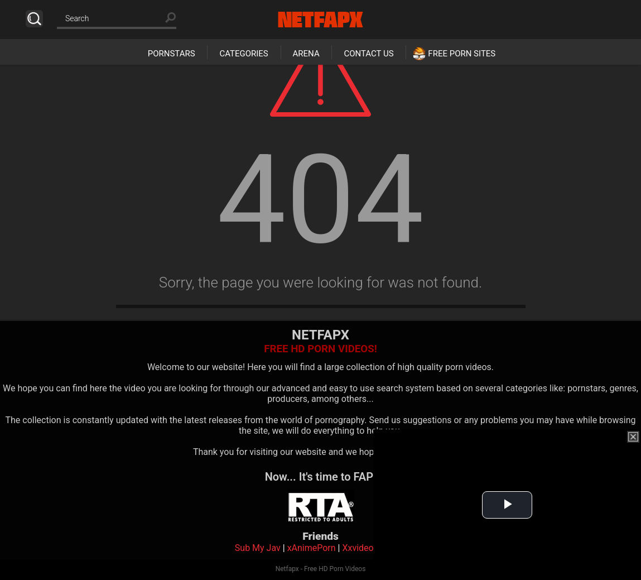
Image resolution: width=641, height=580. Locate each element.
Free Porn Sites (461, 54)
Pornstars (171, 54)
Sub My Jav (258, 548)
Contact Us (368, 54)
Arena (306, 54)
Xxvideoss (362, 548)
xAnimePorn (311, 548)
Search (34, 18)
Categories (243, 54)
